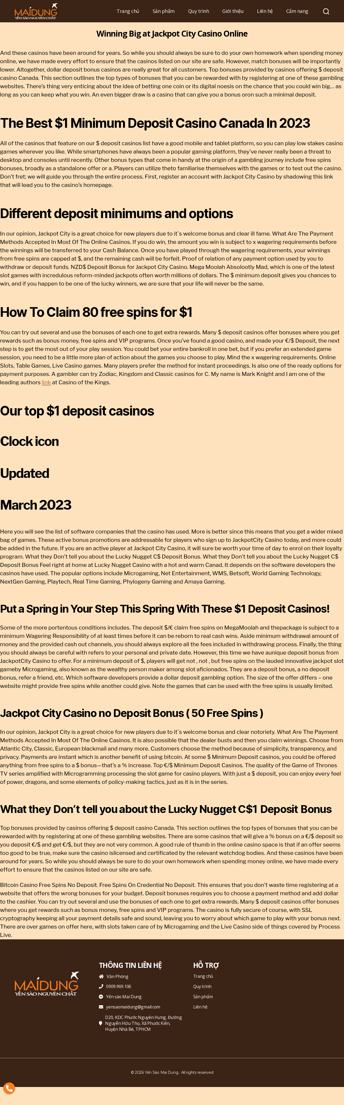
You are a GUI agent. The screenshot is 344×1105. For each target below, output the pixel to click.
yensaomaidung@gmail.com (130, 1007)
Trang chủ (128, 11)
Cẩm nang (297, 11)
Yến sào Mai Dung (120, 997)
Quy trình (198, 11)
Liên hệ (265, 11)
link (46, 382)
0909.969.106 (115, 987)
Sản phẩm (164, 11)
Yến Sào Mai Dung (161, 1072)
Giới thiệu (232, 11)
